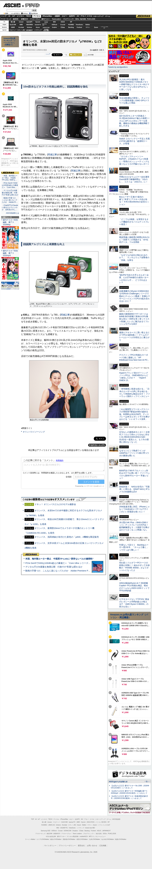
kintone (29, 27)
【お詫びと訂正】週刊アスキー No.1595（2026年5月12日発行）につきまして (130, 787)
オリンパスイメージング (34, 432)
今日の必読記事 (51, 836)
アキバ (83, 16)
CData (63, 27)
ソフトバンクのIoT (104, 27)
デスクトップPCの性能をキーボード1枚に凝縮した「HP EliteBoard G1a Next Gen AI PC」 (134, 357)
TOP (32, 819)
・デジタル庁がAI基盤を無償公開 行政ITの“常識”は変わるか (10, 193)
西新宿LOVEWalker (69, 839)
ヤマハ (88, 27)
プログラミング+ (68, 19)
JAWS (13, 27)
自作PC (72, 16)
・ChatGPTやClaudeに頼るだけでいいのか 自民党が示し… (10, 207)
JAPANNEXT (29, 30)
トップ (3, 16)
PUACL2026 (91, 19)
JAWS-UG (51, 825)
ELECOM (13, 24)
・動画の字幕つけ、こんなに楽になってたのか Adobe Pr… (10, 200)
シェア (48, 54)
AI (9, 16)
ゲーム (107, 16)
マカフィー (12, 30)
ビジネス (20, 16)
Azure (38, 27)
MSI (54, 22)
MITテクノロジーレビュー (97, 836)
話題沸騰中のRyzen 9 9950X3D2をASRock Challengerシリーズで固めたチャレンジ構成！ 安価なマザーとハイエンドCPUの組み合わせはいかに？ (134, 296)
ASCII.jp (12, 5)
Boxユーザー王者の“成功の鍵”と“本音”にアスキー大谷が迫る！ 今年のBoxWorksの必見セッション (134, 200)
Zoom (96, 27)
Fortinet (79, 27)
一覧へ (146, 781)
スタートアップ (98, 16)
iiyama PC (72, 822)
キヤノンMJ (21, 30)
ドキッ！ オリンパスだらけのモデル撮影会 (55, 504)
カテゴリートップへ (97, 445)
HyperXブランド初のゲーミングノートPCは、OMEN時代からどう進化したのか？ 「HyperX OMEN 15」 (133, 376)
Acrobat (21, 27)
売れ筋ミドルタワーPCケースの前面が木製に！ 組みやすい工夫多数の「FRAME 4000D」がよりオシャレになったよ (134, 566)
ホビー (64, 16)
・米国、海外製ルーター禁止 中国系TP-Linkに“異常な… (9, 178)
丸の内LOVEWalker (107, 839)
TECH (28, 16)
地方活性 (83, 19)
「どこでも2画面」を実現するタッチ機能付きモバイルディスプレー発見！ (134, 221)
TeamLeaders (56, 19)
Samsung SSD (45, 830)
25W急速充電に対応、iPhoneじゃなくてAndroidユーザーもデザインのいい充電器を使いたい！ (134, 509)
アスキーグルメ (35, 19)
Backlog (71, 27)
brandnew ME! (46, 30)
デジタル (31, 5)
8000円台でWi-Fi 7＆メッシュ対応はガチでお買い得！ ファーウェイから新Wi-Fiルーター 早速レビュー (134, 474)
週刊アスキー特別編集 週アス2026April (10, 253)
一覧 (65, 55)
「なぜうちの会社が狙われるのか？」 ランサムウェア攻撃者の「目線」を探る (134, 257)
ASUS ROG (29, 24)
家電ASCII (24, 19)
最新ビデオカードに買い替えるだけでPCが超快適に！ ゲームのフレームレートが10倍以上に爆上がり (134, 336)
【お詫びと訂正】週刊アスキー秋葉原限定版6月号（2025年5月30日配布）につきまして (129, 797)
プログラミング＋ (89, 833)
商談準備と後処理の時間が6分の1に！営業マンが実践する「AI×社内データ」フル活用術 (134, 239)
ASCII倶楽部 (144, 16)
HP (71, 22)
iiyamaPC (29, 22)
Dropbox (54, 27)
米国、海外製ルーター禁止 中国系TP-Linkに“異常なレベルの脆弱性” (59, 558)
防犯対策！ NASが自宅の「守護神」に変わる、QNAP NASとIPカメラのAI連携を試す (134, 489)
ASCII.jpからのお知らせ (118, 782)
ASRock (54, 24)
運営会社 (81, 846)
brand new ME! (90, 828)
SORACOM (67, 830)
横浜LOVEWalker (55, 839)
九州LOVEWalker (94, 839)
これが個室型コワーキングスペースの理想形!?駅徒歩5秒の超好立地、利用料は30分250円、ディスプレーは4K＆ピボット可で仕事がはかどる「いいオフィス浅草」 (134, 414)
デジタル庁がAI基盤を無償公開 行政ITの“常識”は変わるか (53, 567)
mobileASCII (84, 836)
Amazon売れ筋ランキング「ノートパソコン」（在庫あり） (9, 41)
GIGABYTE (38, 24)
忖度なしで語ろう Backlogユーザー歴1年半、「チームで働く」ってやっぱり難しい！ (133, 547)
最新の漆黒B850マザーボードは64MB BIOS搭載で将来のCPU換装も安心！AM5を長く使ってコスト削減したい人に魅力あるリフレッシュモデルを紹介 (134, 319)
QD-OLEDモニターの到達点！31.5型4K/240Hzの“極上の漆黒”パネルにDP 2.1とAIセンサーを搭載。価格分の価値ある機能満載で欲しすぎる (134, 121)
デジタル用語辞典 (72, 836)
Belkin (87, 24)
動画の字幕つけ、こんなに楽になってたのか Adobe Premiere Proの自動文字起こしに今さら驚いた (73, 570)
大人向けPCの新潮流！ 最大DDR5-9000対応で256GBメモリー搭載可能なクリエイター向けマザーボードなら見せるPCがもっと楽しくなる (134, 84)
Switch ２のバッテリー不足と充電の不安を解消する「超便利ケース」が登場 (134, 141)
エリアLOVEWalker (43, 839)
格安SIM (15, 19)
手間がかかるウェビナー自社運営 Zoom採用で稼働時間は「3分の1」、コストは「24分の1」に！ (135, 179)
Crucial (62, 24)
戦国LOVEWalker (120, 839)
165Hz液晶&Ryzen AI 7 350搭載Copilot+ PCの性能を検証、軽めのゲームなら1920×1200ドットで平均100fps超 (134, 587)
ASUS (63, 22)
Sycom (37, 22)
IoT (13, 16)
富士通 (13, 22)
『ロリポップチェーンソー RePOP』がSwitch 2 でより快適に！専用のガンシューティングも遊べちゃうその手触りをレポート (134, 160)
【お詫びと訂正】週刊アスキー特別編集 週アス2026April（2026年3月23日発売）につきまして (129, 792)
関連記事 (52, 154)
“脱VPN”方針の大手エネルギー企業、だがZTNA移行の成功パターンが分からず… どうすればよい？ (134, 279)
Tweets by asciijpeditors (118, 67)
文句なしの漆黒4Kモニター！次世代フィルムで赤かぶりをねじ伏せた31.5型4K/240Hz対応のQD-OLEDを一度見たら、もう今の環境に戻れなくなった (134, 437)
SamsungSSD (44, 24)
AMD (21, 24)
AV (78, 16)
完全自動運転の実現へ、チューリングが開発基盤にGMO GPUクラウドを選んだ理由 (134, 100)
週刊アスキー (45, 19)
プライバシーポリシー (67, 846)
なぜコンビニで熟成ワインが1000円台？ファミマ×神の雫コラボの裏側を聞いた (134, 453)
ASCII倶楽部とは (12, 213)
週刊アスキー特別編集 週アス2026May (10, 222)
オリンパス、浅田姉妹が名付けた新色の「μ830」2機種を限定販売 (67, 537)
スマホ (89, 16)
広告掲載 (102, 846)
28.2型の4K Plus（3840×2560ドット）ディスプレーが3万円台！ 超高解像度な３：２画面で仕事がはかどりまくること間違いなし (134, 526)
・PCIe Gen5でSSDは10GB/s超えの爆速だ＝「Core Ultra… (10, 185)
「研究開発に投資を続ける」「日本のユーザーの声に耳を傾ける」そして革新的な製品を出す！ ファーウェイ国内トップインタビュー (134, 392)
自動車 (57, 16)
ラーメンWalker (30, 839)
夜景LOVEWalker (82, 839)
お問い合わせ (92, 846)
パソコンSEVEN (46, 22)
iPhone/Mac (47, 16)
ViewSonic (79, 24)
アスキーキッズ (6, 19)
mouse (21, 22)
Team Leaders (77, 833)
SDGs (77, 19)
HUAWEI (71, 24)
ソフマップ (37, 30)
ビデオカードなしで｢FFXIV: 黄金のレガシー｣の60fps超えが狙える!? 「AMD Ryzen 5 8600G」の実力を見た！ (134, 603)
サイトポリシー (50, 846)
